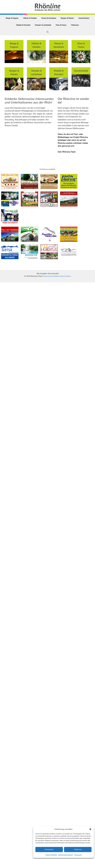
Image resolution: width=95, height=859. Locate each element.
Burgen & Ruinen (67, 18)
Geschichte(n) (83, 18)
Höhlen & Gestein (30, 18)
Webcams (75, 25)
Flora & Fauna (61, 25)
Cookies (68, 276)
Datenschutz (59, 276)
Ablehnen (78, 849)
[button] (90, 829)
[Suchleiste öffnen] (47, 32)
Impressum (78, 855)
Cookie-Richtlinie (51, 855)
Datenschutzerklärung (65, 855)
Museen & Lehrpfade (43, 25)
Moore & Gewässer (48, 18)
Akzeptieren (49, 849)
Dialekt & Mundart (23, 25)
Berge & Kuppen (12, 18)
